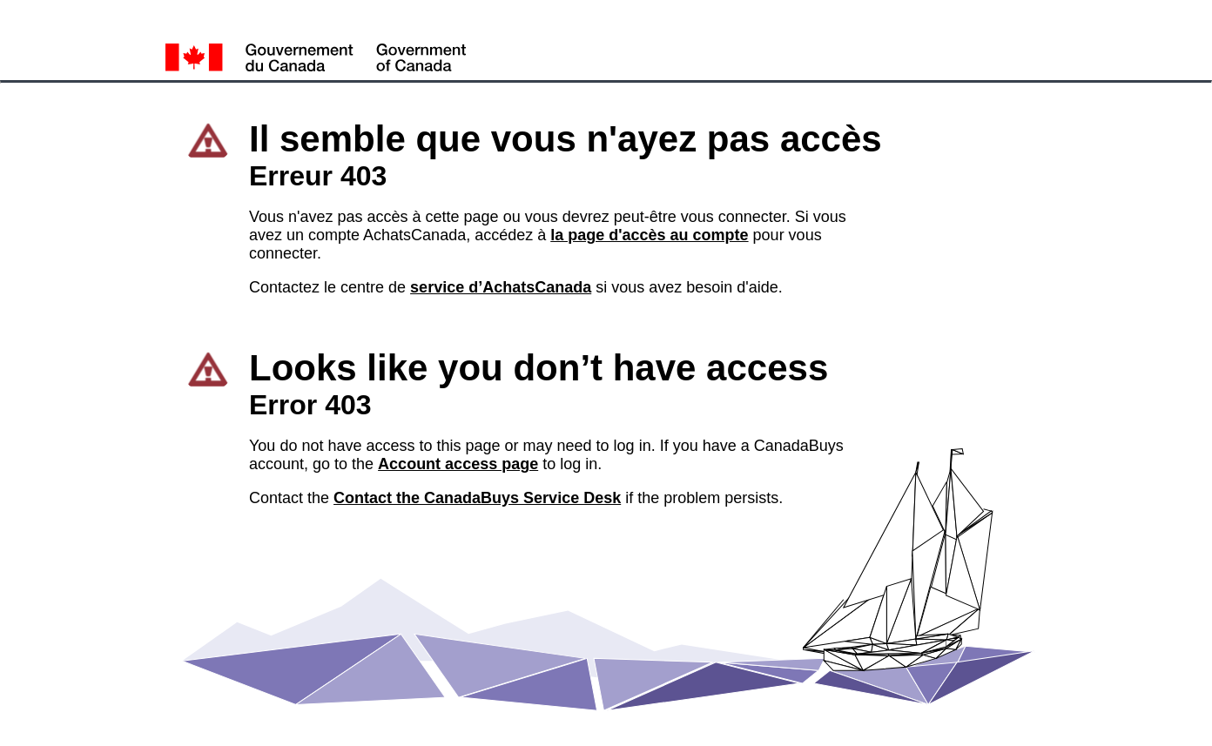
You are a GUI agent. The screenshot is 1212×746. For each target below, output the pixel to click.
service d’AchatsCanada (500, 287)
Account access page (458, 464)
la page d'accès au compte (649, 235)
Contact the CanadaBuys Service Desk (477, 498)
